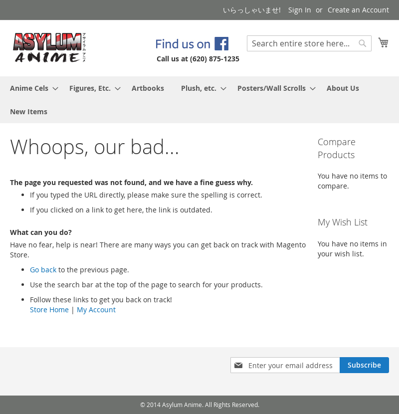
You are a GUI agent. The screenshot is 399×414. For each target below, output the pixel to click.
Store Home (49, 309)
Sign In (299, 9)
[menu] (199, 99)
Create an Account (358, 9)
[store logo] (49, 47)
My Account (96, 309)
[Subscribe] (364, 365)
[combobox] (309, 43)
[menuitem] (31, 88)
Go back (43, 269)
